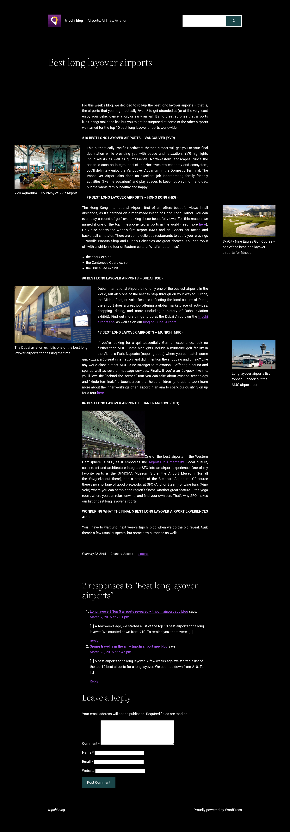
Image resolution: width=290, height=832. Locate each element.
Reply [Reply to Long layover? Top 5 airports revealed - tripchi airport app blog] (94, 641)
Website (88, 775)
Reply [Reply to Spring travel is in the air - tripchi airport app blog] (94, 681)
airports (143, 554)
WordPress (233, 814)
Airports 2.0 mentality (166, 462)
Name (88, 757)
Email (87, 766)
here (202, 224)
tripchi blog (74, 20)
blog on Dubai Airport (159, 322)
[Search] (233, 21)
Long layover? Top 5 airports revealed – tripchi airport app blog (139, 611)
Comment (91, 748)
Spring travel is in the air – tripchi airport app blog (129, 646)
